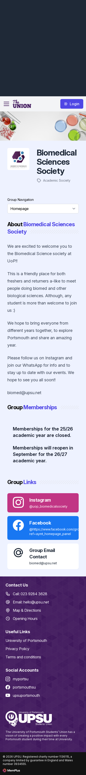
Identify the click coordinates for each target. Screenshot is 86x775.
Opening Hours (25, 618)
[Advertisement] (43, 47)
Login (71, 104)
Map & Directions (27, 610)
